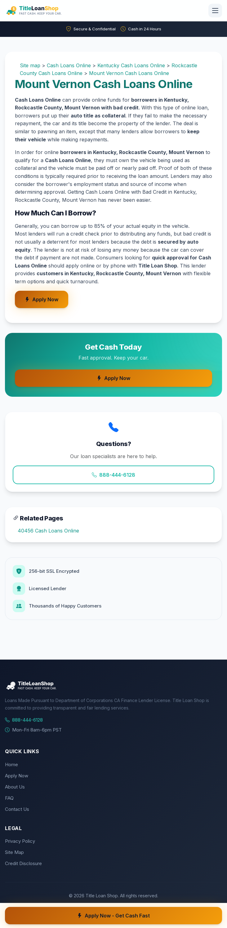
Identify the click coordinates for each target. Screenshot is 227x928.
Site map (30, 65)
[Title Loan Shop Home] (48, 10)
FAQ (9, 798)
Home (11, 764)
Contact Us (17, 809)
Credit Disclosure (23, 863)
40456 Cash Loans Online (48, 531)
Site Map (14, 852)
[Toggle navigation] (215, 10)
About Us (15, 787)
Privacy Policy (20, 841)
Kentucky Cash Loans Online (131, 65)
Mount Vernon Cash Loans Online (129, 73)
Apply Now (41, 299)
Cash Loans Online (69, 65)
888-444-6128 (113, 475)
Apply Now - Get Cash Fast (113, 915)
